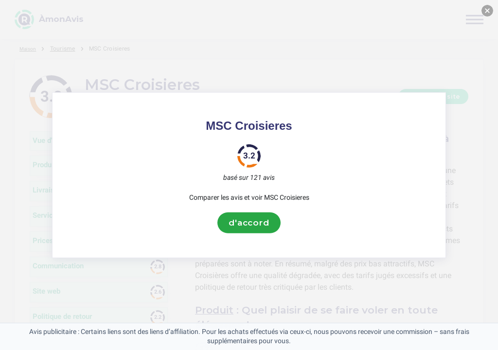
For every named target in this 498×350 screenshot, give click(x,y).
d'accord (249, 223)
